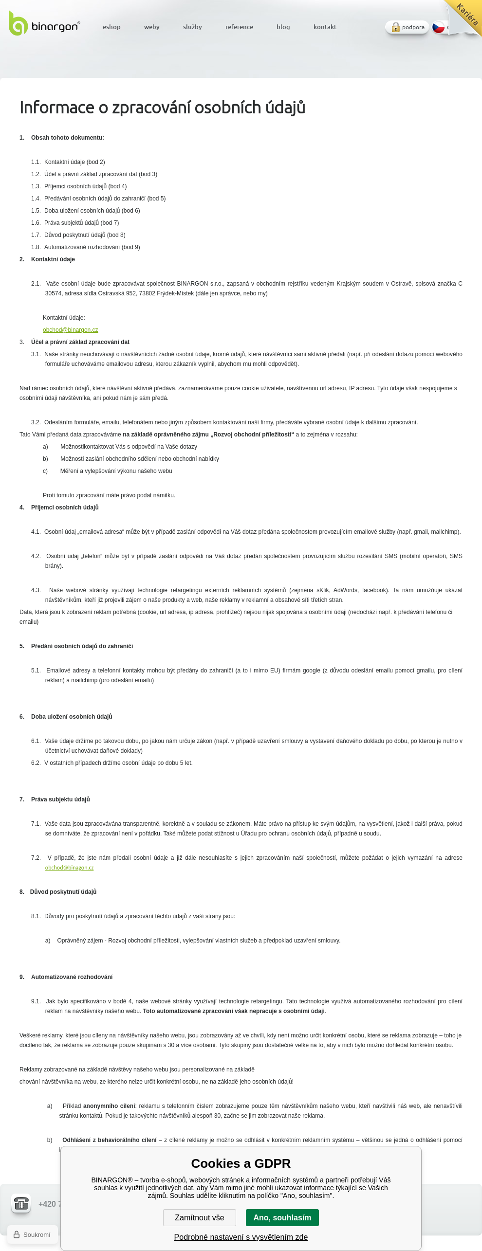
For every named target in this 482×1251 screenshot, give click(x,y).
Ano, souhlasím (282, 1218)
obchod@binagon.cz (69, 867)
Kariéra (459, 22)
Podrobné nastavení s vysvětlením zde (241, 1237)
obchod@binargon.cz (70, 329)
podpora (413, 27)
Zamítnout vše (199, 1218)
